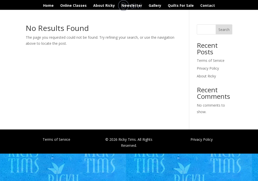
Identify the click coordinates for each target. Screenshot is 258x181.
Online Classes (73, 6)
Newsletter (131, 6)
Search (224, 29)
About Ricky (104, 6)
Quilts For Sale (181, 6)
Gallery (155, 6)
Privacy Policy (208, 68)
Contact (207, 6)
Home (48, 6)
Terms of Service (210, 60)
